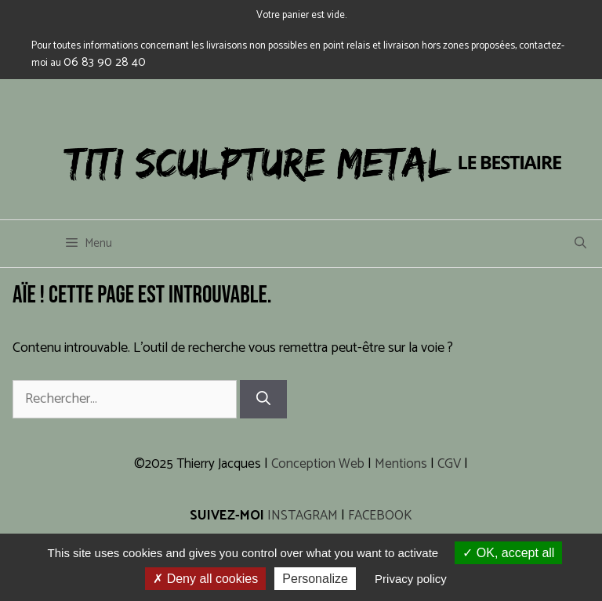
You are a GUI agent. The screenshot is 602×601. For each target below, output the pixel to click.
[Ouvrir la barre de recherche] (580, 243)
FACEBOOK (380, 516)
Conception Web (317, 464)
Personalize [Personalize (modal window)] (315, 578)
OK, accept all (508, 552)
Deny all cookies (205, 578)
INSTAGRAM (302, 516)
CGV (449, 464)
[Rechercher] (263, 399)
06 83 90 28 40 (104, 62)
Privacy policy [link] (411, 578)
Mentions (401, 464)
